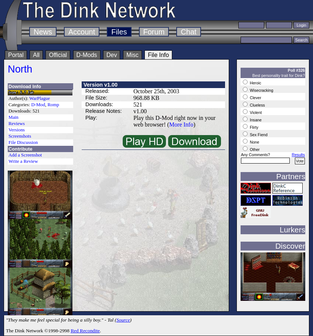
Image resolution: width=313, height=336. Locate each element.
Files (119, 32)
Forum (154, 32)
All (36, 55)
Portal (16, 55)
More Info (181, 124)
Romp (53, 104)
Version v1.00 (101, 85)
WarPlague (39, 98)
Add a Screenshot (25, 155)
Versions (16, 129)
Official (58, 55)
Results (298, 154)
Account (81, 32)
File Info (158, 55)
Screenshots (19, 136)
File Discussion (23, 142)
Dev (111, 55)
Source (123, 320)
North (20, 69)
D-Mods (86, 55)
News (43, 32)
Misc (132, 55)
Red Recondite (85, 330)
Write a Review (23, 161)
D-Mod (38, 104)
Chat (188, 32)
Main (13, 117)
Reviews (16, 123)
